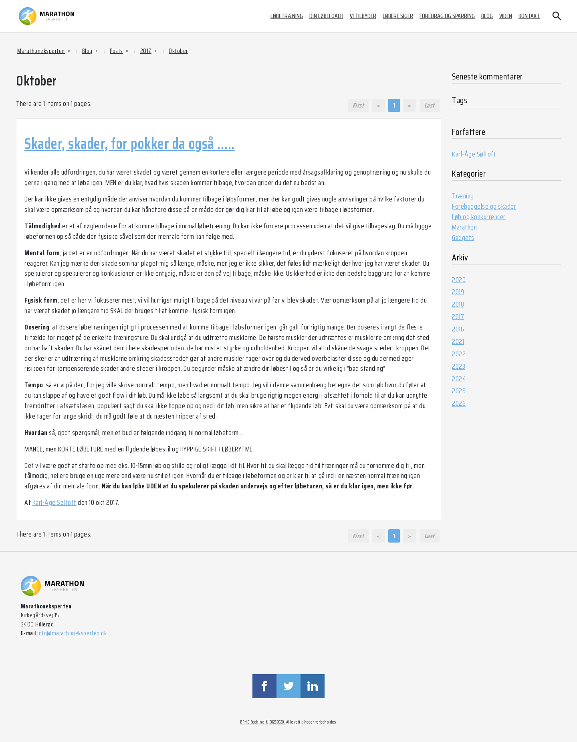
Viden (505, 16)
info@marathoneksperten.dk (71, 633)
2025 (459, 390)
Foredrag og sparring (447, 16)
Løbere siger (398, 16)
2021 (458, 341)
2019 (458, 291)
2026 (459, 403)
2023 (458, 366)
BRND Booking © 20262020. (262, 722)
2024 (459, 378)
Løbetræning (286, 16)
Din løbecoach (326, 16)
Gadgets (463, 237)
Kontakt (529, 16)
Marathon (464, 227)
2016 (458, 329)
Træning (463, 195)
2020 (459, 279)
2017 (458, 316)
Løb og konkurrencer (479, 216)
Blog (487, 16)
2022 (459, 354)
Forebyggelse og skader (484, 206)
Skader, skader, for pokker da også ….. (129, 144)
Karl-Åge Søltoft (54, 502)
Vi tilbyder (363, 16)
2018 (458, 304)
